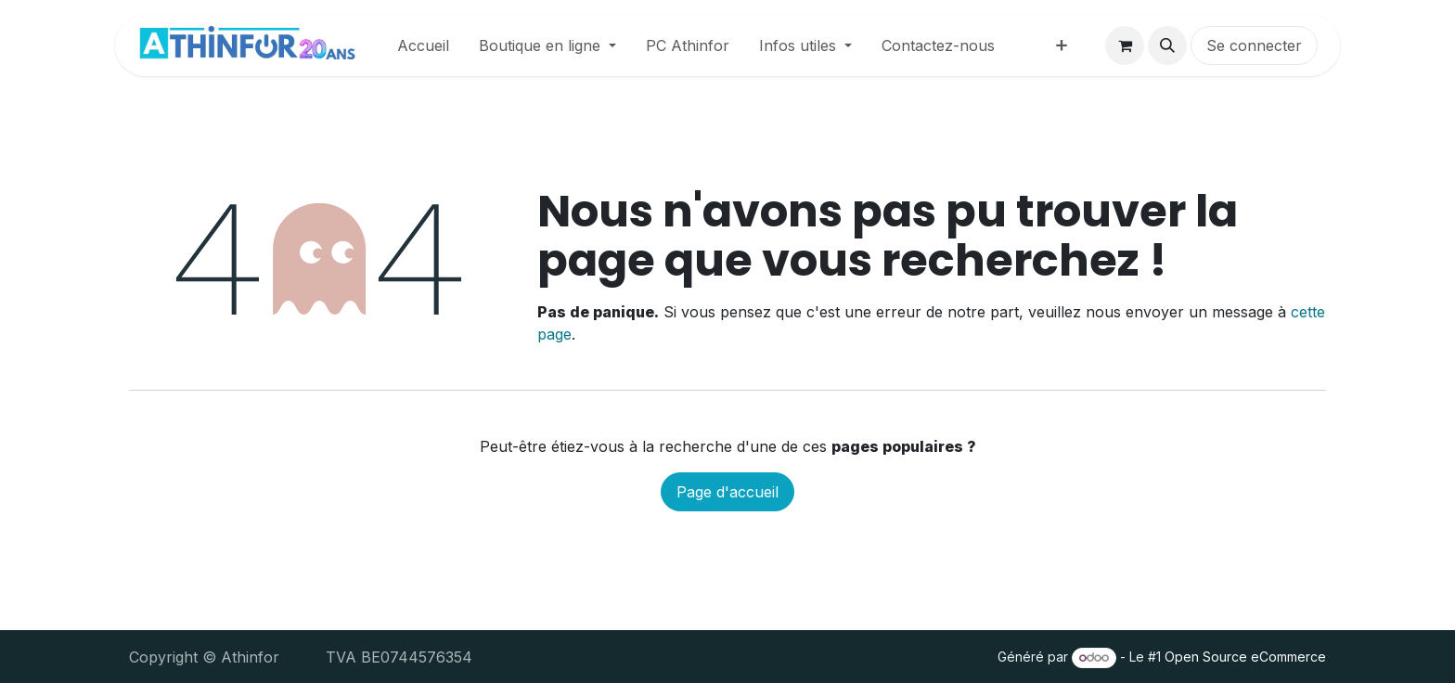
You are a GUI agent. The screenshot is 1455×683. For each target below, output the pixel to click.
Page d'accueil (727, 492)
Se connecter (1254, 45)
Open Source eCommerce (1245, 656)
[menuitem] (423, 45)
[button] (1167, 45)
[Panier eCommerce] (1124, 45)
